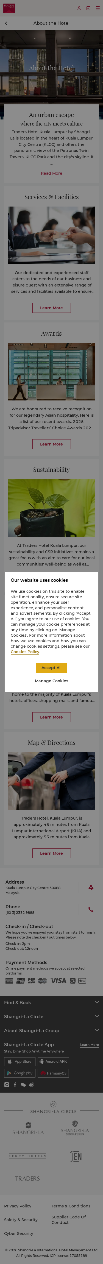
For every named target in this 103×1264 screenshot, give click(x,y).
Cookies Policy (25, 651)
